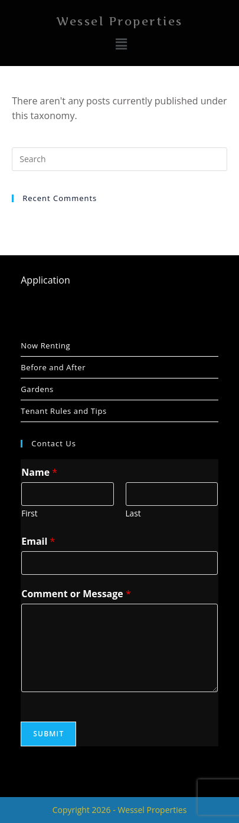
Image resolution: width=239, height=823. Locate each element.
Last (133, 513)
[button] (121, 44)
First (29, 513)
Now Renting (45, 345)
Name (39, 472)
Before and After (53, 367)
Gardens (37, 389)
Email (38, 541)
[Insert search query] (119, 159)
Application (45, 280)
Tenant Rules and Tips (64, 411)
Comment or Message (76, 593)
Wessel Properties (119, 21)
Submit (48, 734)
